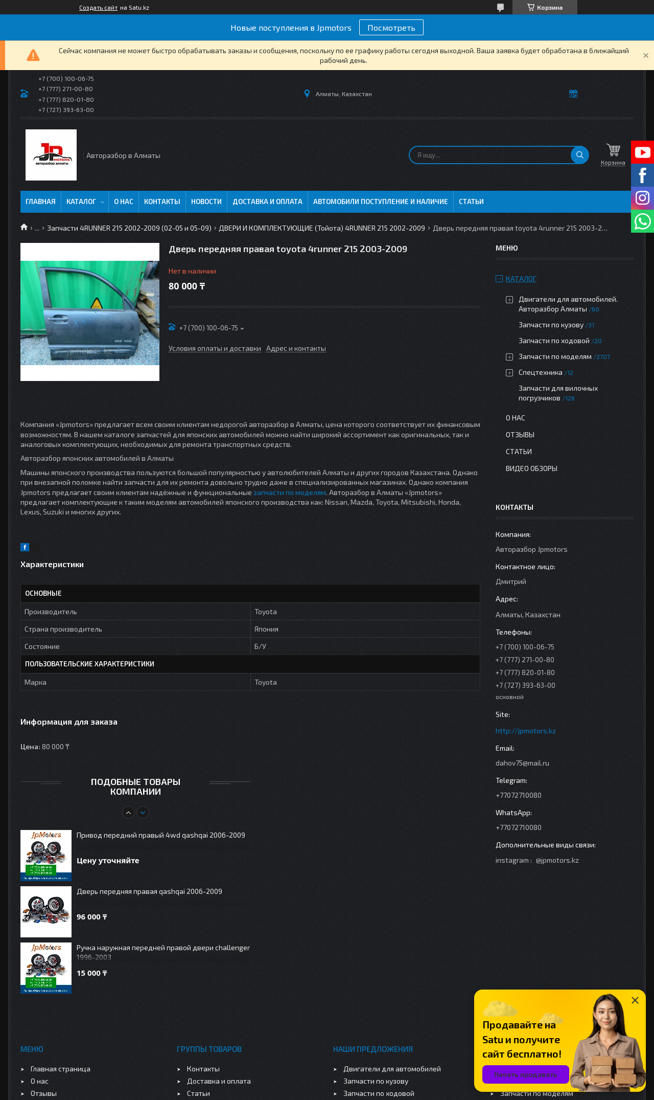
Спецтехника (541, 372)
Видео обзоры (531, 468)
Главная (41, 201)
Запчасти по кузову (551, 324)
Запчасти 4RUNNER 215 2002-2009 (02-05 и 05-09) (129, 227)
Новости (206, 201)
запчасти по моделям (289, 492)
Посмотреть (391, 27)
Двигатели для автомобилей (392, 1068)
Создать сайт (98, 7)
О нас (123, 201)
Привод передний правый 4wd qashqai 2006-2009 (161, 834)
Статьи (471, 201)
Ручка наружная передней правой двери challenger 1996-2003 (163, 952)
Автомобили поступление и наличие (380, 201)
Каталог (81, 201)
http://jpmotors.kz (526, 730)
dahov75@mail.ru (522, 762)
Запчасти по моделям (555, 356)
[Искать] (580, 155)
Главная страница (60, 1068)
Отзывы (520, 434)
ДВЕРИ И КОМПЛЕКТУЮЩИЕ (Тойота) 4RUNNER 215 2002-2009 (322, 227)
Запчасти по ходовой (554, 340)
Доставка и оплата (267, 201)
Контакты (162, 201)
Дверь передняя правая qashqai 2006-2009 (149, 891)
